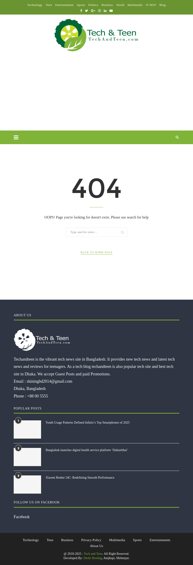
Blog (162, 5)
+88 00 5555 (37, 396)
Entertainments (160, 540)
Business (107, 5)
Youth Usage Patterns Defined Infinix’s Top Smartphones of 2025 (88, 422)
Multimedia (135, 5)
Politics (93, 5)
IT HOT (151, 5)
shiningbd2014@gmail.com (49, 381)
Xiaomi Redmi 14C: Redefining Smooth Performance (80, 477)
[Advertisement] (96, 96)
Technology (34, 5)
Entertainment (64, 5)
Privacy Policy (91, 540)
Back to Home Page (96, 252)
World (120, 5)
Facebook (22, 517)
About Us (96, 546)
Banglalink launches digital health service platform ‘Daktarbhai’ (87, 450)
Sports (81, 5)
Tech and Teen (93, 553)
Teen (49, 5)
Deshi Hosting (92, 558)
